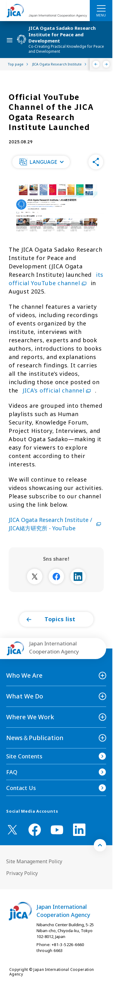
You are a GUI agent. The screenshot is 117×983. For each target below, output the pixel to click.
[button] (41, 162)
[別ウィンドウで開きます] (34, 576)
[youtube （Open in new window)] (57, 829)
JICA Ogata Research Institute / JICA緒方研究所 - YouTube (56, 524)
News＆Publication (34, 738)
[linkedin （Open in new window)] (79, 830)
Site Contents (24, 756)
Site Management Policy (34, 861)
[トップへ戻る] (100, 845)
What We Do (24, 696)
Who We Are (24, 675)
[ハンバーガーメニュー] (101, 8)
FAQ (11, 772)
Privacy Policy (22, 873)
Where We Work (30, 717)
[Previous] (96, 64)
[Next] (106, 64)
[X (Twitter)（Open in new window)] (12, 830)
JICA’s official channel (58, 390)
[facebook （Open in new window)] (34, 830)
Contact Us (21, 788)
